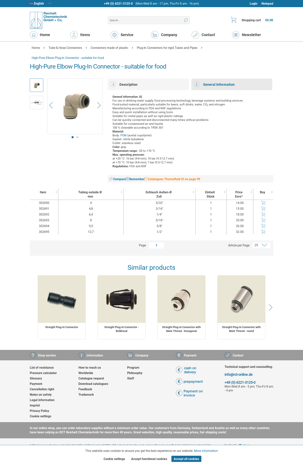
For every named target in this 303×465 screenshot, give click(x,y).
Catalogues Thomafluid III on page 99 (172, 179)
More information (206, 451)
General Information (214, 84)
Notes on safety (41, 394)
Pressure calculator (43, 373)
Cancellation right (42, 389)
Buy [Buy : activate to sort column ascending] (262, 192)
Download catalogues (93, 384)
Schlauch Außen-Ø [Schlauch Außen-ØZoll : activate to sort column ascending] (159, 194)
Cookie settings (40, 416)
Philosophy (134, 373)
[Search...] (149, 20)
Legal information (42, 400)
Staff (130, 378)
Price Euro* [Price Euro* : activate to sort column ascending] (239, 194)
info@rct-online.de (239, 375)
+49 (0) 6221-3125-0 (118, 3)
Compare (118, 179)
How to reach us (89, 367)
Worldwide (85, 373)
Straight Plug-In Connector (61, 327)
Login (253, 3)
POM (123, 135)
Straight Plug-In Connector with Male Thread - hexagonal (181, 329)
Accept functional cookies (149, 459)
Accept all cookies (186, 459)
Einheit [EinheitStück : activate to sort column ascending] (210, 194)
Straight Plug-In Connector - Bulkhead (121, 329)
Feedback (85, 389)
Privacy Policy (39, 411)
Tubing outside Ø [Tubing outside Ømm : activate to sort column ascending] (89, 194)
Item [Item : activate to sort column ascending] (43, 192)
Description (123, 84)
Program (133, 367)
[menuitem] (255, 3)
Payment (36, 384)
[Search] (186, 20)
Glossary (36, 378)
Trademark (86, 394)
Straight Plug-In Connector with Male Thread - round (241, 329)
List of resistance (42, 367)
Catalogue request (91, 378)
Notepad (267, 3)
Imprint (35, 405)
